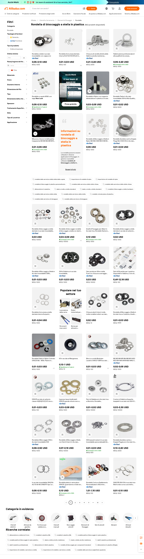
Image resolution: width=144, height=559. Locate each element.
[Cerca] (91, 8)
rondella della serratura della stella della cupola (49, 179)
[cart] (113, 9)
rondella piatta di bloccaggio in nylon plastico (90, 535)
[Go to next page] (102, 503)
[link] (141, 538)
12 (97, 502)
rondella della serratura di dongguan (45, 199)
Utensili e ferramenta (46, 20)
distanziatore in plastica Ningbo (106, 545)
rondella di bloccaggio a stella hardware (119, 189)
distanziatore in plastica (41, 189)
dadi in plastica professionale (105, 540)
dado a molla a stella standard (65, 189)
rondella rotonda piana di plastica (101, 194)
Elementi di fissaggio (65, 20)
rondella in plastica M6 (42, 535)
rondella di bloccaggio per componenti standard (74, 545)
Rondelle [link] (78, 20)
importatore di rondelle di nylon (80, 179)
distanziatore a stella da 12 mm (18, 535)
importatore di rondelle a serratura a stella (22, 550)
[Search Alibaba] (56, 8)
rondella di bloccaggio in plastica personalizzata (49, 184)
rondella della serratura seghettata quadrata (90, 550)
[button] (84, 8)
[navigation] (17, 261)
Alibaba (33, 20)
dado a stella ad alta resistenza (54, 540)
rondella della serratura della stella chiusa (84, 184)
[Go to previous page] (66, 503)
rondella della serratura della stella (45, 194)
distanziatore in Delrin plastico (43, 545)
